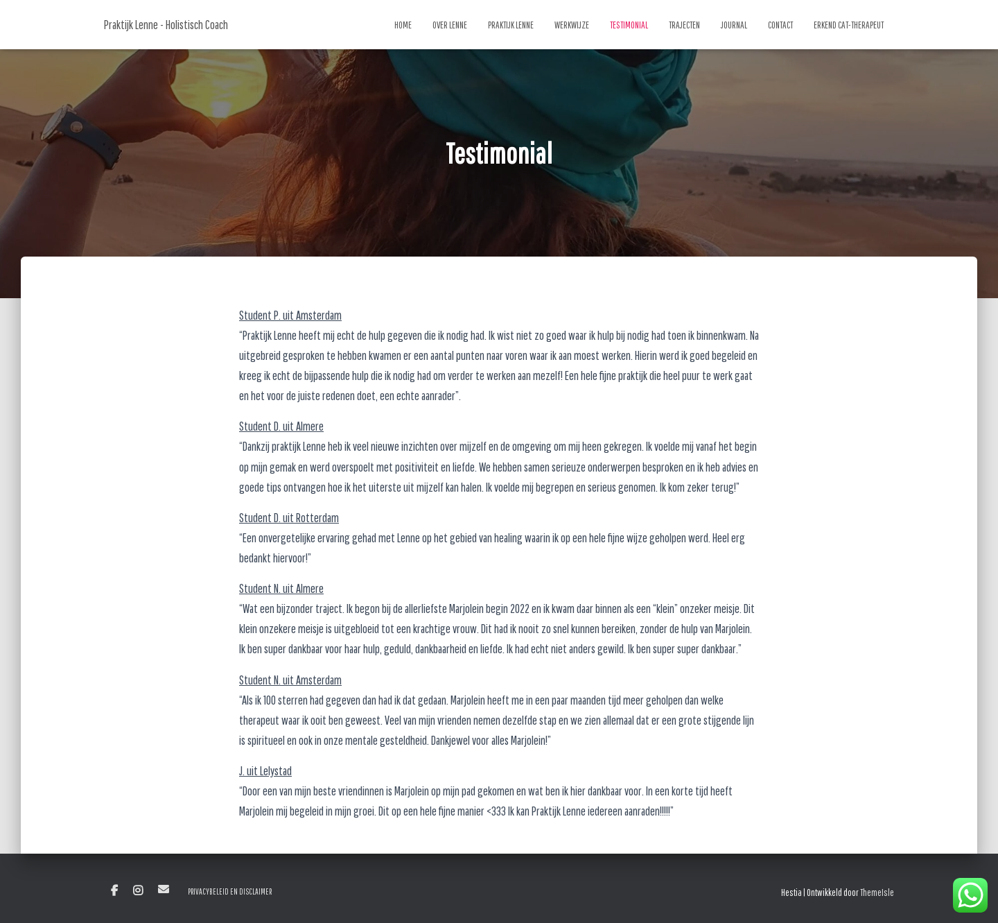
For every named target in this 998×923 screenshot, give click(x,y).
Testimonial (629, 25)
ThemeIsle (877, 892)
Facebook (114, 891)
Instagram (138, 891)
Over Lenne (449, 25)
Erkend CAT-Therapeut (849, 25)
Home (403, 25)
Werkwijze (571, 25)
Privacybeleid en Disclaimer (230, 891)
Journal (734, 25)
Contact (780, 25)
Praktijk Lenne (511, 25)
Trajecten (684, 25)
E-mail (163, 889)
